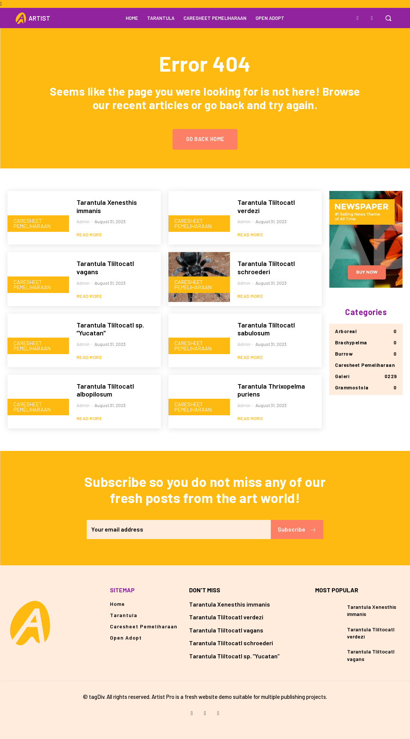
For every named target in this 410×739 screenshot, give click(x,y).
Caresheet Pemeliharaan (32, 223)
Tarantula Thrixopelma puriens (271, 390)
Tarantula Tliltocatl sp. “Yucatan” (110, 329)
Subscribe (297, 529)
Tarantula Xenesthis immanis (107, 206)
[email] (179, 529)
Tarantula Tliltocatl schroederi (266, 267)
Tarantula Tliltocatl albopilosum (105, 390)
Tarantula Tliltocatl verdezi (266, 206)
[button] (388, 18)
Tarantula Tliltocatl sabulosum (266, 329)
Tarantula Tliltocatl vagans (226, 630)
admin (83, 221)
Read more (89, 234)
